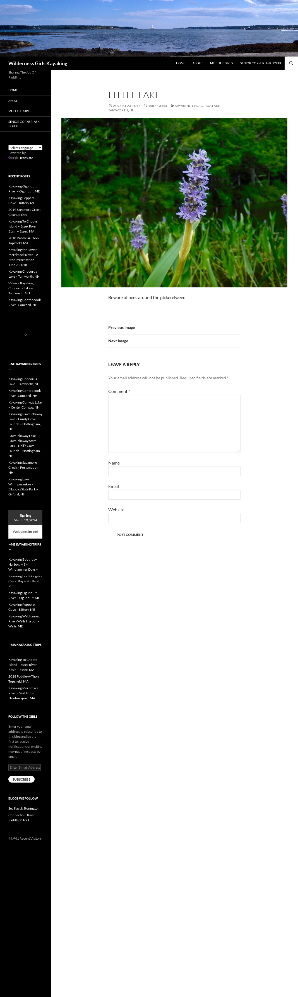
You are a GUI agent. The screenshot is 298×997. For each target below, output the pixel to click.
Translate (20, 158)
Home (180, 63)
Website (116, 509)
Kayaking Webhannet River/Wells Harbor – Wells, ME (24, 621)
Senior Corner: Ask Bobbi (260, 63)
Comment (119, 391)
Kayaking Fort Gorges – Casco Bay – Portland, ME (25, 581)
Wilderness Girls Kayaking (37, 63)
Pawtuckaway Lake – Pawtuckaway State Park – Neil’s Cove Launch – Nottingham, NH (24, 446)
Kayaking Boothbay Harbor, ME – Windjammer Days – (23, 564)
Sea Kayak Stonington (24, 808)
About (198, 63)
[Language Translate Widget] (25, 147)
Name (114, 462)
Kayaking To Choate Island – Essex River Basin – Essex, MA (22, 226)
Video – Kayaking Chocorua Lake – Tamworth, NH (20, 288)
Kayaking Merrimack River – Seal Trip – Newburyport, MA (23, 693)
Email (113, 486)
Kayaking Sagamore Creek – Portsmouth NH (23, 467)
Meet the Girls (221, 63)
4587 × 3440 (157, 106)
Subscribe (21, 779)
